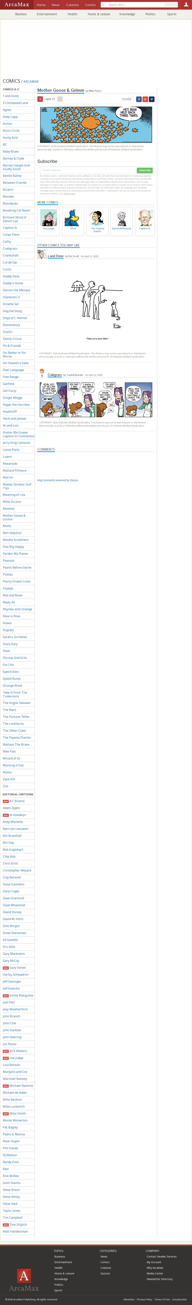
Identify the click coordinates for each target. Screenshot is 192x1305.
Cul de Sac (10, 262)
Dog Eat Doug (12, 311)
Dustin (7, 332)
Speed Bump (12, 679)
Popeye (8, 588)
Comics (105, 1262)
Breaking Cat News (16, 210)
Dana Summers (13, 884)
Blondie (8, 196)
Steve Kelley (11, 1197)
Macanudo (10, 463)
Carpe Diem (11, 235)
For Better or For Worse (14, 354)
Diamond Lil (11, 297)
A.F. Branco (14, 801)
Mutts (7, 526)
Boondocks (10, 203)
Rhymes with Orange (17, 609)
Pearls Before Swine (17, 567)
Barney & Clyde (13, 158)
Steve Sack (10, 1204)
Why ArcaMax (155, 1268)
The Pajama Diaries (17, 737)
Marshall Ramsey (15, 1079)
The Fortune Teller (16, 717)
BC (5, 144)
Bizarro (8, 189)
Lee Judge (13, 1058)
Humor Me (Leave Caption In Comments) (18, 434)
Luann (7, 457)
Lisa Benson (11, 1065)
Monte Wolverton (15, 1120)
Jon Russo (9, 1044)
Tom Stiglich (15, 1224)
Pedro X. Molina (14, 1134)
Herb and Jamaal (14, 418)
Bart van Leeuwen (15, 829)
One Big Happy (13, 547)
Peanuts (8, 560)
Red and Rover (13, 595)
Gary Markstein (14, 954)
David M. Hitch (13, 919)
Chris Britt (10, 863)
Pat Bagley (10, 1127)
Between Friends (15, 183)
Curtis (7, 269)
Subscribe (144, 170)
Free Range (11, 377)
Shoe (6, 651)
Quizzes (105, 1273)
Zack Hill (9, 779)
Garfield (8, 384)
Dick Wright (11, 926)
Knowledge (127, 14)
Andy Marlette (13, 822)
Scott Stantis (11, 1183)
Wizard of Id (11, 758)
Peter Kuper (11, 1141)
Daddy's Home (13, 283)
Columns (105, 1268)
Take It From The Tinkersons (15, 694)
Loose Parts (11, 450)
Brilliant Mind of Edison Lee (14, 219)
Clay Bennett (12, 877)
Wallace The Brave (16, 744)
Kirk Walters (15, 1051)
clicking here (69, 194)
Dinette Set (11, 304)
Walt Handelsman (15, 1231)
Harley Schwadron (15, 974)
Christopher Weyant (17, 870)
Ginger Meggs (12, 398)
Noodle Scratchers (15, 540)
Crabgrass (10, 248)
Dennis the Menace (16, 290)
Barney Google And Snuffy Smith (16, 167)
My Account (154, 1262)
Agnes (7, 110)
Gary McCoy (11, 961)
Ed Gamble (10, 940)
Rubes (7, 623)
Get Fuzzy (9, 391)
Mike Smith (14, 1113)
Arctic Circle (11, 131)
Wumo (7, 772)
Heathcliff (10, 411)
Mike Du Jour (12, 502)
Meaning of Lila (14, 495)
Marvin (8, 477)
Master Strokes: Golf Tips (17, 486)
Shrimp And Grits (15, 658)
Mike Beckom (12, 1099)
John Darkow (12, 1030)
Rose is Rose (11, 616)
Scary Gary (10, 644)
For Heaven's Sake (15, 363)
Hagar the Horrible (16, 405)
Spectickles (11, 672)
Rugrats (8, 630)
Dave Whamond (14, 905)
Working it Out (13, 765)
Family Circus (12, 339)
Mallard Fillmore (14, 470)
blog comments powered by (57, 480)
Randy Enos (11, 1162)
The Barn (9, 710)
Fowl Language (13, 370)
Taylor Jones (11, 1211)
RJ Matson (10, 1155)
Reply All (9, 602)
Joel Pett (9, 1002)
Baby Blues (11, 151)
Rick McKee (11, 1176)
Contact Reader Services (162, 1256)
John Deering (12, 1037)
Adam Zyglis (11, 808)
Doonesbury (11, 325)
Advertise (129, 1299)
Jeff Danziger (12, 981)
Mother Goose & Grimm (14, 517)
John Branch (11, 1016)
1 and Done (11, 96)
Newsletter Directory (159, 1279)
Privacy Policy (144, 1299)
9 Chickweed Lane (15, 103)
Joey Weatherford (15, 1009)
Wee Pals (9, 751)
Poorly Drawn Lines (17, 581)
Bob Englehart (13, 849)
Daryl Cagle (11, 891)
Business (21, 14)
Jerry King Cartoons (16, 443)
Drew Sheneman (14, 933)
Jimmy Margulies (18, 995)
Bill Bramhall (12, 836)
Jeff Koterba (11, 988)
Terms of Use (162, 1299)
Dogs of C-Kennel (15, 318)
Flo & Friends (12, 346)
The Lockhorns (13, 724)
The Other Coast (14, 731)
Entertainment (47, 14)
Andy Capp (10, 117)
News (103, 1256)
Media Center (155, 1273)
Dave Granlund (13, 898)
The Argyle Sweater (17, 703)
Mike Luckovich (14, 1106)
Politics (150, 14)
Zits (5, 786)
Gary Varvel (14, 968)
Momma (8, 508)
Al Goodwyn (14, 815)
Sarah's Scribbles (15, 637)
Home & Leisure (99, 14)
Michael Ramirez (18, 1086)
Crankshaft (11, 255)
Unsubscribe (179, 1299)
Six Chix (8, 665)
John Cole (9, 1023)
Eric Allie (9, 947)
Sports (171, 14)
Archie (7, 124)
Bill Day (8, 843)
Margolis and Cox (15, 1072)
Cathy (7, 241)
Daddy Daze (11, 276)
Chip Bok (9, 856)
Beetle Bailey (12, 176)
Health (72, 14)
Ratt (6, 1169)
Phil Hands (10, 1148)
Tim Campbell (13, 1217)
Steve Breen (11, 1190)
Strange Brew (12, 685)
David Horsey (12, 912)
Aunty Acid (10, 137)
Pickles (8, 574)
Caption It (10, 228)
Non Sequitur (12, 533)
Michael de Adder (15, 1093)
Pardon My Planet (15, 554)
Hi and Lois (11, 425)
